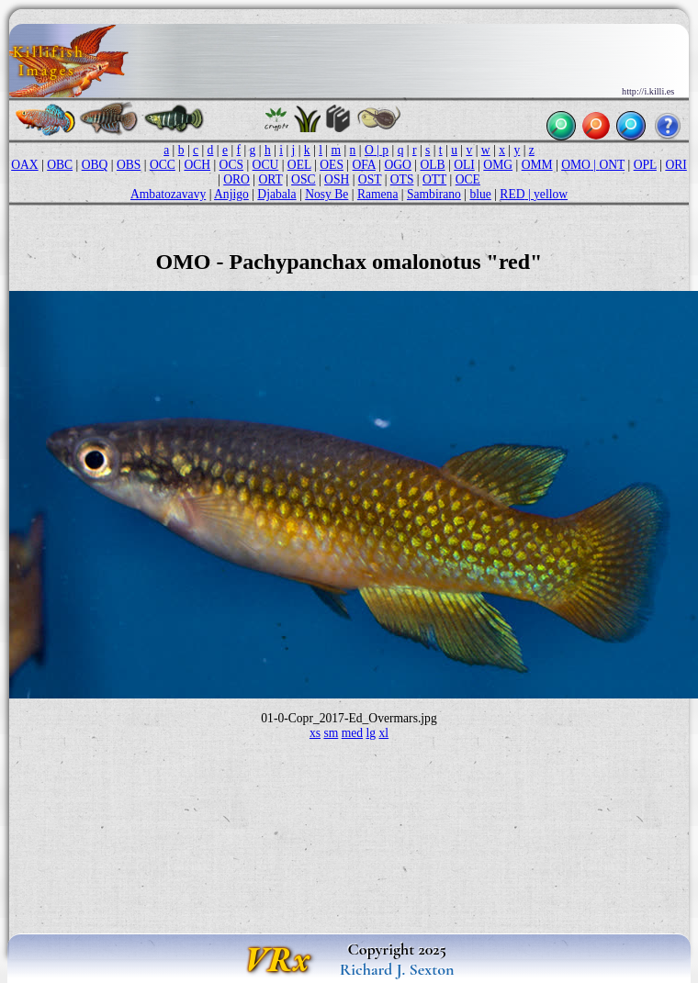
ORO (236, 179)
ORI (675, 165)
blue (479, 194)
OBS (129, 165)
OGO (397, 165)
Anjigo (231, 194)
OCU (266, 165)
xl (384, 733)
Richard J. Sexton (397, 969)
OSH (336, 179)
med (352, 733)
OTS (402, 179)
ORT (270, 179)
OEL (299, 165)
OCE (468, 179)
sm (330, 733)
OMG (497, 165)
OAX (24, 165)
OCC (162, 165)
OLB (432, 165)
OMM (537, 165)
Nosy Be (326, 194)
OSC (303, 179)
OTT (434, 179)
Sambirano (434, 194)
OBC (60, 165)
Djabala (276, 194)
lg (371, 733)
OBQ (95, 165)
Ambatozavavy (168, 194)
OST (369, 179)
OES (331, 165)
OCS (231, 165)
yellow (551, 194)
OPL (645, 165)
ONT (612, 165)
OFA (364, 165)
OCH (197, 165)
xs (315, 733)
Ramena (378, 194)
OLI (464, 165)
